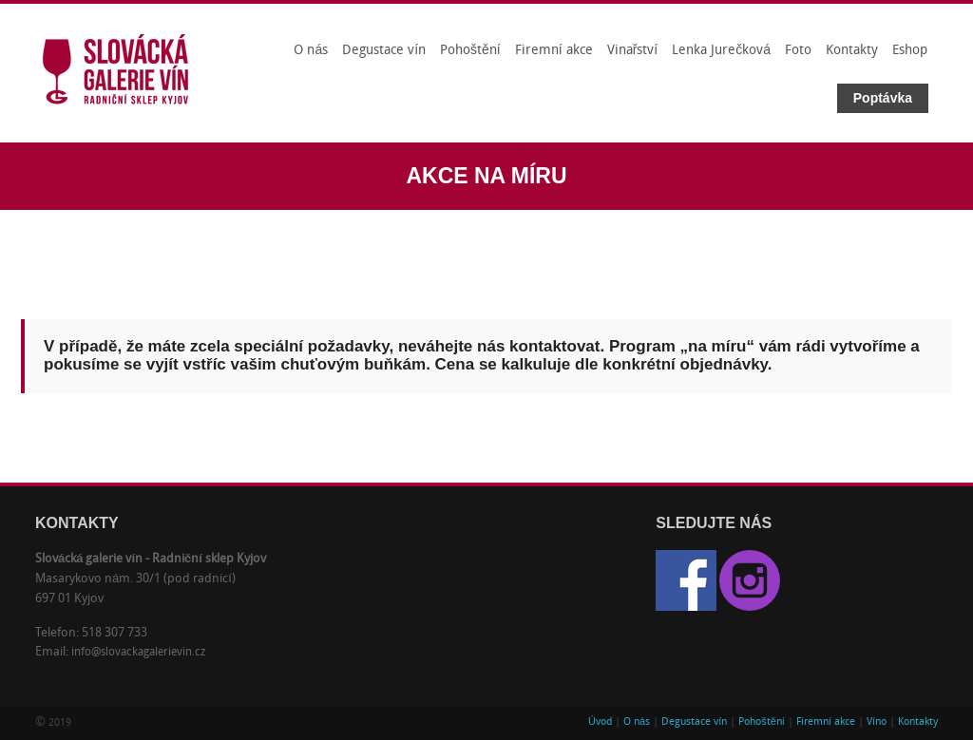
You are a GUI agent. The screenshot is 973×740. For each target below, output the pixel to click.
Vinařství (632, 51)
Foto (798, 51)
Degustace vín (384, 51)
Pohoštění (470, 51)
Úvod (600, 722)
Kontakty (852, 51)
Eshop (909, 51)
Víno (877, 722)
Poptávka (882, 97)
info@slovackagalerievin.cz (138, 652)
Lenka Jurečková (721, 51)
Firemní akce (554, 51)
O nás (311, 51)
